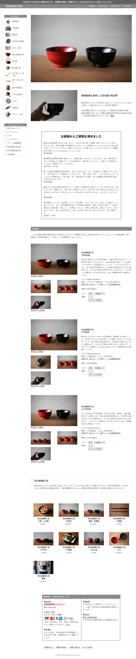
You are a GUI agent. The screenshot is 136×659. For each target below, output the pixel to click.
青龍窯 (14, 35)
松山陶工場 (16, 68)
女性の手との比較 (41, 309)
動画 (112, 116)
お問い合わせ (74, 647)
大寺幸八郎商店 (18, 41)
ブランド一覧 (17, 114)
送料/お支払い (61, 647)
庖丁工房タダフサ (18, 81)
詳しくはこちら (50, 607)
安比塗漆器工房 (18, 55)
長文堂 (14, 61)
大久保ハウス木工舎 (18, 74)
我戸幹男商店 (17, 88)
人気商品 (15, 28)
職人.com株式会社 (90, 617)
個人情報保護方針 (14, 150)
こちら (67, 625)
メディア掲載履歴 (14, 143)
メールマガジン (13, 139)
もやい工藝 (16, 48)
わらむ (14, 101)
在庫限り (15, 108)
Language (11, 154)
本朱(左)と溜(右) (54, 275)
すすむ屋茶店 (17, 94)
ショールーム (12, 132)
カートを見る (87, 647)
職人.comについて (14, 128)
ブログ (9, 136)
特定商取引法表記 (14, 147)
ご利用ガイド (48, 647)
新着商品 (15, 21)
